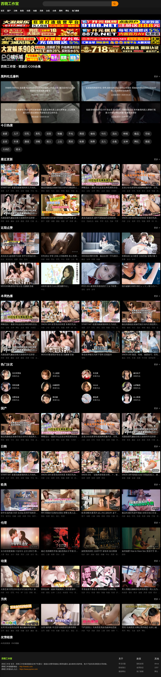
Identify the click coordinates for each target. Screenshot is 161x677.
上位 (60, 141)
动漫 (35, 11)
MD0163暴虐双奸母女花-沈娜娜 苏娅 (17, 286)
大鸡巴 (6, 149)
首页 (2, 11)
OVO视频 (15, 643)
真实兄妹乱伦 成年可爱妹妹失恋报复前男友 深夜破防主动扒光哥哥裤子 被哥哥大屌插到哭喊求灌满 (100, 218)
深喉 (38, 141)
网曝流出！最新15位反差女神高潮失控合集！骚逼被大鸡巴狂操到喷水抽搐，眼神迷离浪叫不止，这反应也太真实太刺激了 (100, 188)
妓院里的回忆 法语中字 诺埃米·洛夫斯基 (99, 551)
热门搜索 (75, 11)
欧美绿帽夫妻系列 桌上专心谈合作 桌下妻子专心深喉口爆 (100, 513)
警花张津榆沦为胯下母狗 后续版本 (96, 355)
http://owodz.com (26, 667)
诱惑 (82, 133)
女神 (125, 141)
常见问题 (122, 664)
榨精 (125, 133)
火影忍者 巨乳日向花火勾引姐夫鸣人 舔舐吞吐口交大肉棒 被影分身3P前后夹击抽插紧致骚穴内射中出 (19, 589)
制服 (60, 133)
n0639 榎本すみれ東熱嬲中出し (55, 286)
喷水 (18, 149)
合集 (114, 141)
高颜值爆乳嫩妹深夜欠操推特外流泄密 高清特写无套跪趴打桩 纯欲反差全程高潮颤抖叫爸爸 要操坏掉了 (19, 218)
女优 (48, 11)
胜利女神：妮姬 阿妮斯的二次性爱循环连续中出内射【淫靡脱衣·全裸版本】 (59, 589)
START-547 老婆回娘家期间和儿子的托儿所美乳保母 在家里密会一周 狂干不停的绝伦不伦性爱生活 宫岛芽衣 (19, 188)
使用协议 (140, 668)
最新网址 (122, 671)
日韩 (15, 11)
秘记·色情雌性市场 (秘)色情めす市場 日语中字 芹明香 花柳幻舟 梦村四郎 (59, 551)
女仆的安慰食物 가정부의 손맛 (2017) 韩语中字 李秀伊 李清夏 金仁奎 (20, 551)
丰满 (16, 141)
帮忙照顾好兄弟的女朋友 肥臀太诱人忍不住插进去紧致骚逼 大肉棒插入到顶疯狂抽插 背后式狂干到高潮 (59, 513)
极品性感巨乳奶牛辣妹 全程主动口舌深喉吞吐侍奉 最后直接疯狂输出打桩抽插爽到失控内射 (140, 513)
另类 (41, 11)
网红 (136, 141)
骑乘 (92, 141)
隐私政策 (140, 664)
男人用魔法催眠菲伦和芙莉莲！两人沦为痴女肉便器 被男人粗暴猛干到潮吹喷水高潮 (141, 589)
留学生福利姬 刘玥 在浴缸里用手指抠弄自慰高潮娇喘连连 (19, 513)
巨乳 (27, 133)
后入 (103, 141)
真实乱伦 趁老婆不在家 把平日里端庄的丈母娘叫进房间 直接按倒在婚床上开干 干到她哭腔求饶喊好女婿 (19, 256)
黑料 (61, 11)
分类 (54, 11)
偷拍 (92, 133)
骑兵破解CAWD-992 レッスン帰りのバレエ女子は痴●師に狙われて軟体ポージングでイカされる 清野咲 (140, 286)
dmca (157, 664)
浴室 (49, 133)
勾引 (103, 133)
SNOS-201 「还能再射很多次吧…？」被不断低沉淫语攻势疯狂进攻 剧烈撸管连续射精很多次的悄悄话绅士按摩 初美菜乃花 (100, 475)
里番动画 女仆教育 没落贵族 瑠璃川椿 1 (139, 256)
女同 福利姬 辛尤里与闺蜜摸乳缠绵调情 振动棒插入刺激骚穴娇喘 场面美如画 (60, 627)
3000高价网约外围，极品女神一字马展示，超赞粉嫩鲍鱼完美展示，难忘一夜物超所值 (100, 256)
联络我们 (122, 668)
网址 (67, 11)
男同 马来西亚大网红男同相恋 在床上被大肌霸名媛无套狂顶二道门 (140, 627)
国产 (9, 11)
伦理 (28, 11)
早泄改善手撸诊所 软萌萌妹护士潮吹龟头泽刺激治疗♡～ (99, 589)
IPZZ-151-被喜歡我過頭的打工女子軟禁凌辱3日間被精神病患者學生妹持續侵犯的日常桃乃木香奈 (100, 286)
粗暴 (82, 141)
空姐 (147, 133)
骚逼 (147, 141)
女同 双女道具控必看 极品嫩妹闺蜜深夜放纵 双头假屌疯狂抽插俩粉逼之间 (19, 627)
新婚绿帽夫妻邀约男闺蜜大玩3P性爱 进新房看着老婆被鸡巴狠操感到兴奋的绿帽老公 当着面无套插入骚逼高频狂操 (60, 218)
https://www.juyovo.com (28, 669)
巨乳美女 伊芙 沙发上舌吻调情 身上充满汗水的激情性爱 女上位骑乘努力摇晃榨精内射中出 (60, 256)
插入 (49, 141)
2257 (156, 668)
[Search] (77, 3)
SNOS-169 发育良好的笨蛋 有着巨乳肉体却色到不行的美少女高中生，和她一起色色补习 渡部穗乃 (141, 218)
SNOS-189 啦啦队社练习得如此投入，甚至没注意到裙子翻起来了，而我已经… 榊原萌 (141, 475)
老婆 (5, 133)
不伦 (71, 133)
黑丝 (71, 141)
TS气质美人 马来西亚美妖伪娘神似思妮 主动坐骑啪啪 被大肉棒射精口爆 (100, 627)
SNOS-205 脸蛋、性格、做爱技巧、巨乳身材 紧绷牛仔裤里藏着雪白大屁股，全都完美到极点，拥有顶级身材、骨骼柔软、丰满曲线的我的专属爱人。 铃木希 (141, 355)
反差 (5, 141)
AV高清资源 (5, 643)
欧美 (22, 11)
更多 (157, 76)
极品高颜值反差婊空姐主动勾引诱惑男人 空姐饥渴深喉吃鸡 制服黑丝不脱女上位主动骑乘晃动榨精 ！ (59, 188)
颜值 (27, 141)
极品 (136, 133)
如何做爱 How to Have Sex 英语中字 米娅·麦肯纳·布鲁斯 (140, 551)
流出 (114, 133)
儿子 (16, 133)
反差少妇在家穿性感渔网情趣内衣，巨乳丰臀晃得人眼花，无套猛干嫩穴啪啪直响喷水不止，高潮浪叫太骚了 (141, 188)
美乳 (38, 133)
